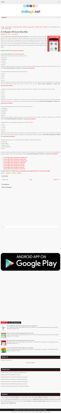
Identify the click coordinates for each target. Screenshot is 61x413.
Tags (9, 322)
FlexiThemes (17, 411)
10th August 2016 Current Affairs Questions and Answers (15, 381)
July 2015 (15, 401)
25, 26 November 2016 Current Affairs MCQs (14, 32)
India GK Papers (44, 399)
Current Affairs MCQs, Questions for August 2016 (14, 162)
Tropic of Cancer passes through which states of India (20, 333)
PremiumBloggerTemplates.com (38, 411)
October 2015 (20, 401)
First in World (57, 397)
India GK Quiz (31, 27)
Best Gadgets (48, 411)
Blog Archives (17, 322)
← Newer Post (4, 179)
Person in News (32, 401)
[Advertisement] (19, 22)
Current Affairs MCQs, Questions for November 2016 (15, 157)
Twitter (13, 173)
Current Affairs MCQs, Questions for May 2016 (14, 167)
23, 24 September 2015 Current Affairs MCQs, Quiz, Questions (22, 325)
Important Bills (22, 399)
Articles (2, 397)
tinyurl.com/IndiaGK (30, 68)
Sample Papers (41, 401)
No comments (14, 34)
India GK (25, 27)
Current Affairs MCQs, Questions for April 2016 (14, 168)
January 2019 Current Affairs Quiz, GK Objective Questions (15, 386)
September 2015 (56, 401)
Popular (4, 322)
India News (10, 401)
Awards (7, 397)
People (25, 401)
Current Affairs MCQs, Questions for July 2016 (13, 164)
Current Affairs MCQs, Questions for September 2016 (15, 160)
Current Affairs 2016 (17, 27)
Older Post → (57, 179)
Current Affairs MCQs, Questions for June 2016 (14, 165)
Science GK (50, 401)
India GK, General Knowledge (29, 409)
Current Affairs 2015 (26, 397)
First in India (51, 397)
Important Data (29, 399)
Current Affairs (8, 27)
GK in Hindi (3, 399)
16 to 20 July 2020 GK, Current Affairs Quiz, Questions (20, 347)
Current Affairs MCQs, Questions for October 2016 (14, 159)
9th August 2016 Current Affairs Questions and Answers (20, 340)
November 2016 (38, 27)
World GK (45, 27)
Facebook (7, 173)
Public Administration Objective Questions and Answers (14, 383)
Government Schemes (12, 399)
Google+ (19, 173)
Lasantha (29, 411)
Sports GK (4, 403)
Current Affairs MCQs (40, 397)
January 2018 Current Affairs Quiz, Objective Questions (14, 379)
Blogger (33, 362)
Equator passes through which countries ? (11, 374)
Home (2, 27)
